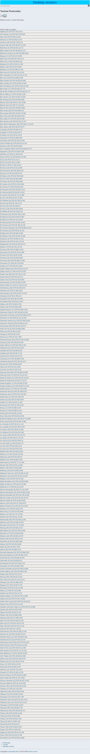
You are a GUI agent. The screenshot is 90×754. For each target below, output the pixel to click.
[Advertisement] (10, 24)
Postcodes (6, 743)
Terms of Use (32, 751)
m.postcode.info (12, 751)
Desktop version (8, 746)
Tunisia (5, 744)
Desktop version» (45, 2)
